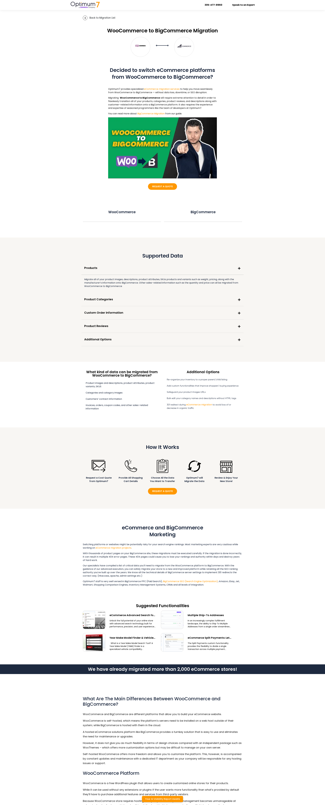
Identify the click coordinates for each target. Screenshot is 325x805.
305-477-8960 (213, 5)
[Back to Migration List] (85, 18)
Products (90, 268)
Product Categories (98, 299)
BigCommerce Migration (151, 113)
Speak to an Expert (243, 5)
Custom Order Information (103, 313)
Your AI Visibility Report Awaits (162, 799)
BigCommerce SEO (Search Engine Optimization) (190, 581)
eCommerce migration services (162, 89)
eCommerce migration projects (113, 547)
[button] (162, 268)
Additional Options (98, 339)
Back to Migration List (102, 17)
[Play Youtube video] (162, 147)
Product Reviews (96, 326)
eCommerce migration (199, 404)
